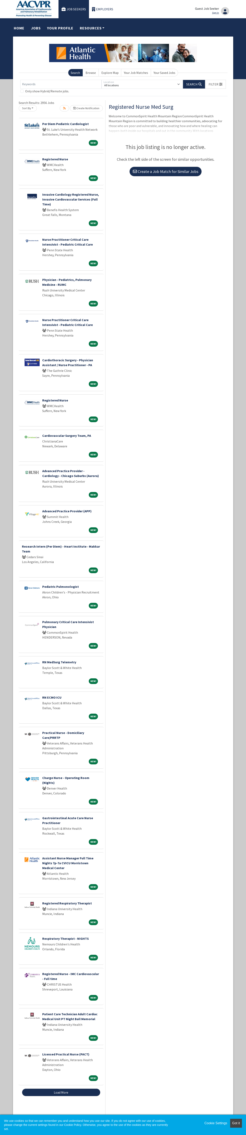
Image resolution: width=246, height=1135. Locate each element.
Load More (61, 1092)
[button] (215, 84)
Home (19, 28)
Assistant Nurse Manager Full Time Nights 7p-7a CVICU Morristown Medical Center (67, 863)
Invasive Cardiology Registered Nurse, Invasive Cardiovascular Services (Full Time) (70, 199)
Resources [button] (90, 28)
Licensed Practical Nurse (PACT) (65, 1054)
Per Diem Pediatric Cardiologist (65, 124)
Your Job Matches (136, 73)
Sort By (26, 108)
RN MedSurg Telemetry (59, 662)
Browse (91, 73)
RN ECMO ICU (52, 697)
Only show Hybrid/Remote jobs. (47, 91)
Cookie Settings (215, 1123)
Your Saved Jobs (164, 73)
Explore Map (110, 73)
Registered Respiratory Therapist (67, 903)
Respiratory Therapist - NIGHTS (65, 938)
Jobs (36, 28)
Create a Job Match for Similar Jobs (165, 171)
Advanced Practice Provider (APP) (67, 511)
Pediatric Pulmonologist (60, 587)
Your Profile (60, 28)
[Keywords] (61, 84)
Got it (236, 1123)
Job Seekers (74, 9)
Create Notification (86, 108)
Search (75, 73)
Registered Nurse (55, 159)
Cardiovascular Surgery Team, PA (66, 436)
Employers (102, 9)
